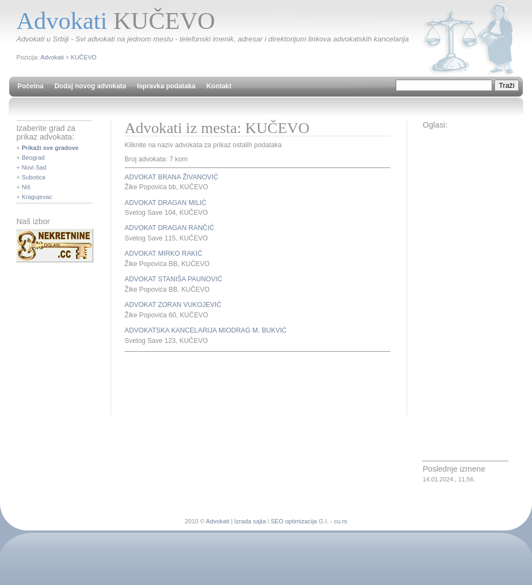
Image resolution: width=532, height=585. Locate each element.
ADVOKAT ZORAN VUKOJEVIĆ (173, 305)
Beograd (33, 157)
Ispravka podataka (166, 86)
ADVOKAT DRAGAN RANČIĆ (169, 228)
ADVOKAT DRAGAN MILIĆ (166, 203)
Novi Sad (34, 167)
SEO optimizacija (293, 521)
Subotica (34, 177)
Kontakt (219, 86)
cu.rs (340, 521)
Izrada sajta (250, 521)
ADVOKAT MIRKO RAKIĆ (164, 253)
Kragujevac (37, 197)
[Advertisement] (252, 382)
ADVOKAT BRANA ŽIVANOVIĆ (172, 177)
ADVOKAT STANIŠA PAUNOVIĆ (173, 279)
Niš (26, 187)
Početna (30, 86)
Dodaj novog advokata (90, 86)
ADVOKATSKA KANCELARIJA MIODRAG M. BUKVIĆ (206, 330)
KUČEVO (83, 57)
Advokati (52, 57)
